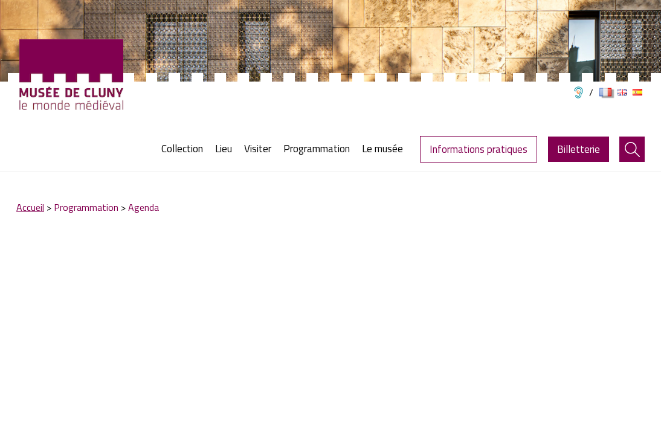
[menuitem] (185, 149)
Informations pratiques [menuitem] (478, 149)
